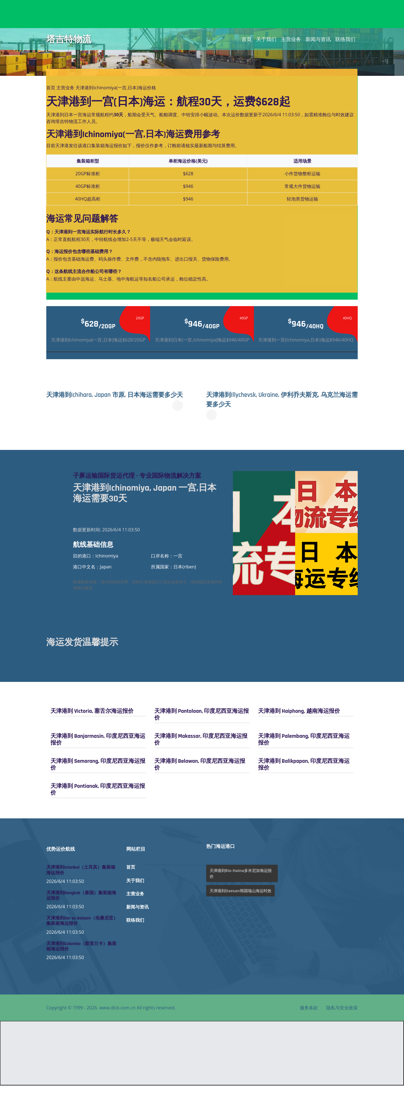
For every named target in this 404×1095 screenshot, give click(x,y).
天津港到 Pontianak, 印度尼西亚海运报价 (97, 799)
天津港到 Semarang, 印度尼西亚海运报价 (97, 774)
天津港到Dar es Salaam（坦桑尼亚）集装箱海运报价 (82, 930)
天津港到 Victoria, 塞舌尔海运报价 (92, 720)
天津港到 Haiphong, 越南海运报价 (299, 720)
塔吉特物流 (68, 39)
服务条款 (309, 1017)
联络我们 (345, 39)
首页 (247, 39)
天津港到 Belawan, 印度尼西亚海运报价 (199, 774)
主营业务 (291, 39)
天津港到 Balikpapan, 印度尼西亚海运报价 (304, 774)
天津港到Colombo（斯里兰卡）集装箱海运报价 (81, 955)
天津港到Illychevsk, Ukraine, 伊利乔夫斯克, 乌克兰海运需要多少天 (277, 399)
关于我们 (266, 39)
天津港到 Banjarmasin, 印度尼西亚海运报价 (97, 749)
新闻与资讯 (318, 39)
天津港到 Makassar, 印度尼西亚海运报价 (200, 749)
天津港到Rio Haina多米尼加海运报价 (241, 883)
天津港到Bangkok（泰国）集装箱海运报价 (81, 904)
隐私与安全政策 (342, 1017)
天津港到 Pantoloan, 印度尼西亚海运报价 (201, 724)
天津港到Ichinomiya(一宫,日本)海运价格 (115, 88)
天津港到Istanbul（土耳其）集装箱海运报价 (80, 879)
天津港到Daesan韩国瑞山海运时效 (240, 900)
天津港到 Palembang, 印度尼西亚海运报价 (304, 749)
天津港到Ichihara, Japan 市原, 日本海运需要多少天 (123, 399)
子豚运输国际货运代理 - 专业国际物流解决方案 (146, 480)
